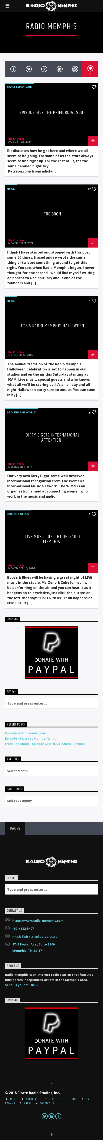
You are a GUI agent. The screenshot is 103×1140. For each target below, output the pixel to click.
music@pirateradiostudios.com (36, 936)
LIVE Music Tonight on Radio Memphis (52, 539)
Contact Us (47, 1103)
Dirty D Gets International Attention (53, 437)
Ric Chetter (16, 139)
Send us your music (22, 985)
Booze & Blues (18, 514)
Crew (27, 1103)
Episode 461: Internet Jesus (26, 733)
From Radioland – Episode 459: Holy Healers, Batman (45, 744)
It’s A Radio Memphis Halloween (52, 326)
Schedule (71, 1099)
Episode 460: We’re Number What (30, 738)
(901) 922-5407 (23, 928)
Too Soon (53, 214)
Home (13, 1099)
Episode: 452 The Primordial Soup (53, 112)
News (11, 189)
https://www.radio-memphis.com (38, 921)
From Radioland (19, 87)
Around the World (21, 412)
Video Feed (33, 1099)
